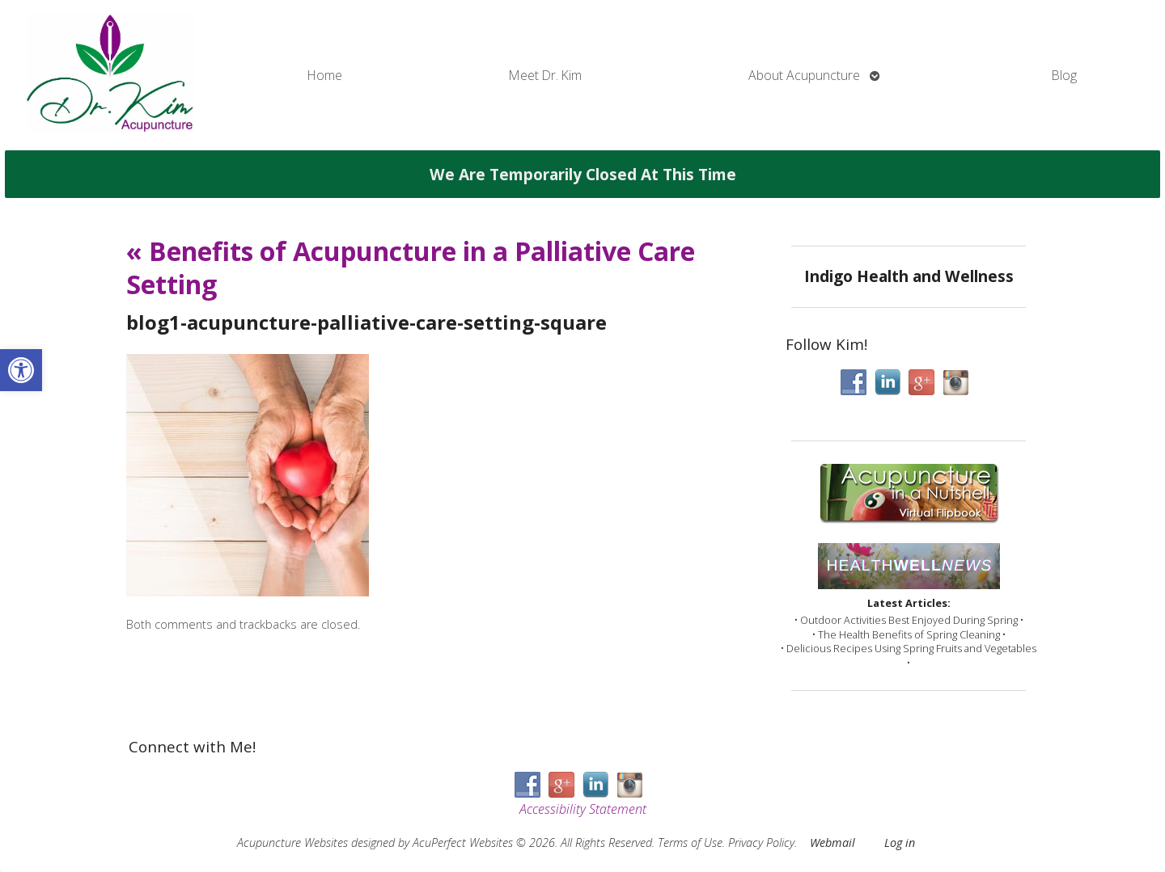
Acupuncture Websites (292, 842)
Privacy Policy (761, 842)
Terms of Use (690, 842)
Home (324, 75)
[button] (21, 370)
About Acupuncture (804, 75)
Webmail (832, 842)
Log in (899, 842)
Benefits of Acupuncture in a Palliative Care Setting (410, 268)
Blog (1064, 75)
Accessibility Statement (582, 809)
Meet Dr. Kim (545, 75)
